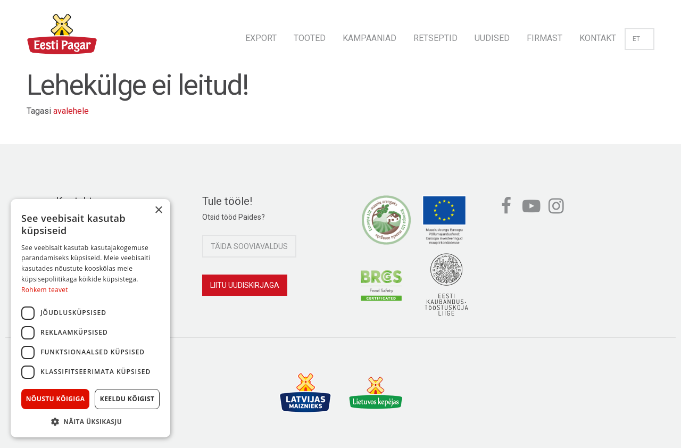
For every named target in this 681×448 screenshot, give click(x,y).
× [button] (158, 210)
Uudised (492, 38)
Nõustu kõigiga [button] (55, 398)
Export (261, 38)
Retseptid (435, 38)
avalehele (71, 111)
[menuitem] (261, 35)
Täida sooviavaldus (249, 246)
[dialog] (90, 318)
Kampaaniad (369, 38)
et (639, 39)
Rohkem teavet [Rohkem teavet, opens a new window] (44, 289)
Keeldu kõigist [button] (127, 398)
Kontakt (597, 38)
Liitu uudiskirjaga (244, 285)
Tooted (310, 38)
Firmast (544, 38)
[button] (90, 421)
